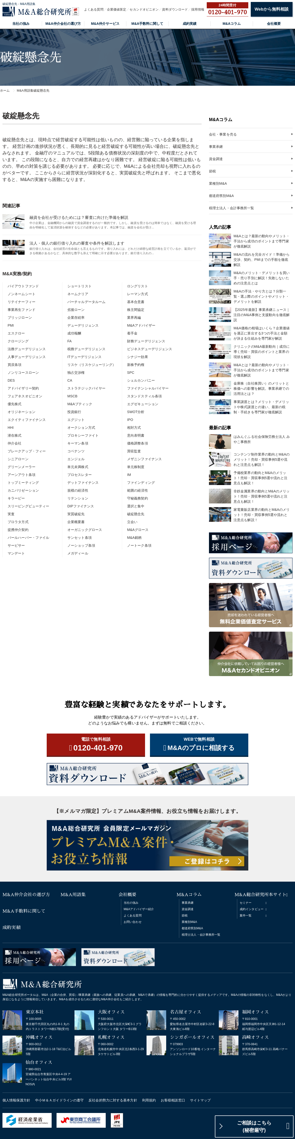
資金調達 (216, 159)
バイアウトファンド (23, 286)
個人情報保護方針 (16, 1100)
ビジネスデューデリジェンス (149, 349)
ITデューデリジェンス (84, 357)
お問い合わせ (133, 922)
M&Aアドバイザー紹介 (139, 909)
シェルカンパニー (141, 380)
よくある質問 (93, 9)
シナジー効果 (137, 357)
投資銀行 (74, 412)
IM (129, 475)
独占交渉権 (76, 373)
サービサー (16, 545)
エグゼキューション (142, 404)
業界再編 (134, 317)
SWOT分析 (136, 412)
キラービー (16, 498)
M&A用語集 (73, 894)
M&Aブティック (79, 404)
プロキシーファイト (83, 435)
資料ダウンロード (175, 9)
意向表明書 (136, 435)
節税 (212, 171)
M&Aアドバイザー (141, 325)
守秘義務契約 (137, 498)
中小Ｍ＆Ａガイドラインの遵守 (59, 1100)
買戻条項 (14, 365)
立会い (132, 522)
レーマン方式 (137, 294)
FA (69, 341)
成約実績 (189, 24)
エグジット (76, 420)
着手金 (132, 333)
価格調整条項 (137, 443)
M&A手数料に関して (147, 24)
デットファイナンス (83, 483)
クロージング (18, 341)
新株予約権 (136, 365)
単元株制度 (136, 467)
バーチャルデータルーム (86, 302)
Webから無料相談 (272, 9)
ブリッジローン (20, 317)
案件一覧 (245, 915)
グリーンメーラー (21, 467)
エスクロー (16, 333)
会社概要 (274, 24)
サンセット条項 (79, 538)
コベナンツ (76, 451)
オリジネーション (21, 412)
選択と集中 (136, 506)
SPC (130, 373)
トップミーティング (23, 483)
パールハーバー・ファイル (28, 538)
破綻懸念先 (136, 514)
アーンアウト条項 (21, 475)
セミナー (245, 902)
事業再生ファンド (21, 310)
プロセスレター (79, 475)
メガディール (77, 553)
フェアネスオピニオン (25, 396)
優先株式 (14, 404)
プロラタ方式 (18, 522)
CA (69, 380)
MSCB (72, 396)
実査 (11, 514)
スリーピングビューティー (28, 506)
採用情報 (197, 9)
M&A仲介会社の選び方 (63, 24)
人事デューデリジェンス (27, 357)
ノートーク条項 (139, 545)
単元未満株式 (77, 467)
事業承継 (216, 147)
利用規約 (149, 1100)
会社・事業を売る (223, 134)
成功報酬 (74, 333)
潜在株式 (14, 435)
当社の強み (21, 24)
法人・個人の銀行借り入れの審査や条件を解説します (77, 243)
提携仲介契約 (18, 530)
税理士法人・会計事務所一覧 (231, 208)
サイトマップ (200, 1100)
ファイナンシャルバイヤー (148, 388)
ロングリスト (137, 286)
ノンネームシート (21, 294)
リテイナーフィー (21, 302)
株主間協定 (136, 310)
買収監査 (134, 451)
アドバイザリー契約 (23, 388)
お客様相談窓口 (173, 1100)
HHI (11, 428)
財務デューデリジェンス (146, 341)
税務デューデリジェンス (86, 349)
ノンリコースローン (23, 373)
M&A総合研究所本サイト (260, 894)
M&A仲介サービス (105, 24)
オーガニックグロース (84, 530)
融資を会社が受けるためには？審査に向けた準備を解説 (79, 217)
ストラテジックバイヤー (86, 388)
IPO (130, 420)
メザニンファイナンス (144, 459)
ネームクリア (77, 294)
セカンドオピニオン (144, 9)
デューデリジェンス (83, 325)
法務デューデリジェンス (27, 349)
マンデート (16, 553)
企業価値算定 (116, 9)
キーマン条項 (77, 443)
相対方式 (134, 428)
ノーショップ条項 (81, 545)
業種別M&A (218, 183)
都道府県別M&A (221, 196)
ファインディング (141, 483)
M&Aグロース (137, 530)
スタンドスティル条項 (144, 396)
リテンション (77, 498)
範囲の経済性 (137, 490)
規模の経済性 (77, 490)
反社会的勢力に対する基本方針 (112, 1100)
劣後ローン (76, 310)
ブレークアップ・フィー (27, 451)
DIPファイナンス (80, 506)
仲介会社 (14, 443)
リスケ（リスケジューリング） (91, 365)
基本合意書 (136, 302)
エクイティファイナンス (27, 420)
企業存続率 (76, 317)
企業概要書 (76, 522)
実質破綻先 (76, 514)
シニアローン (18, 459)
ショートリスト (79, 286)
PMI (11, 325)
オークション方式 (81, 428)
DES (11, 380)
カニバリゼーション (23, 490)
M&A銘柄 (134, 538)
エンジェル (76, 459)
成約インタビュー (252, 909)
